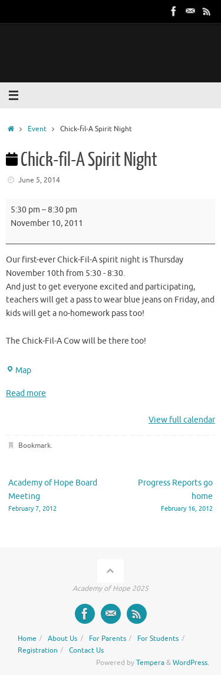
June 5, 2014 (39, 180)
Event (37, 129)
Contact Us (86, 650)
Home (27, 638)
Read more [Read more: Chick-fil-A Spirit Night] (26, 393)
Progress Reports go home (166, 496)
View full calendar (182, 420)
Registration (38, 650)
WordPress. (191, 662)
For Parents (107, 638)
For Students (158, 638)
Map (18, 370)
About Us (62, 638)
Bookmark (34, 445)
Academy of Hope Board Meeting (55, 496)
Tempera (150, 662)
